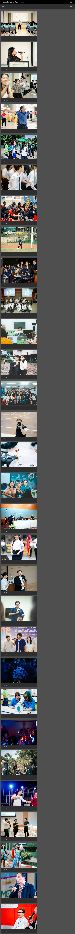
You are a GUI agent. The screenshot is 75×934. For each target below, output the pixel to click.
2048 (41, 925)
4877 (53, 925)
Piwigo (40, 931)
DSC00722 (5, 38)
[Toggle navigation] (71, 2)
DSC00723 (5, 159)
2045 (27, 925)
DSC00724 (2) (43, 826)
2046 (31, 925)
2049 (45, 925)
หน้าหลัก (3, 6)
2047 (36, 925)
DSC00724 (5, 856)
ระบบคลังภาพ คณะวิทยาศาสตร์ (13, 2)
